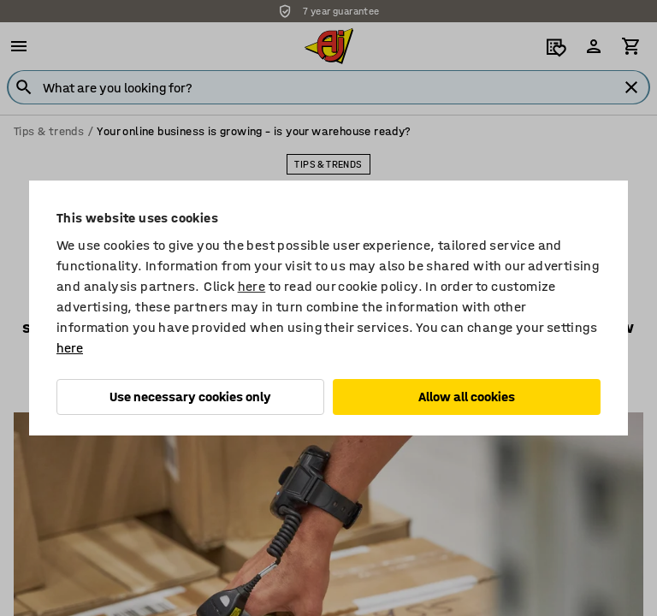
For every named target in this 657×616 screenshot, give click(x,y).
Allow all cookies (466, 396)
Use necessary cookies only (190, 396)
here (252, 286)
